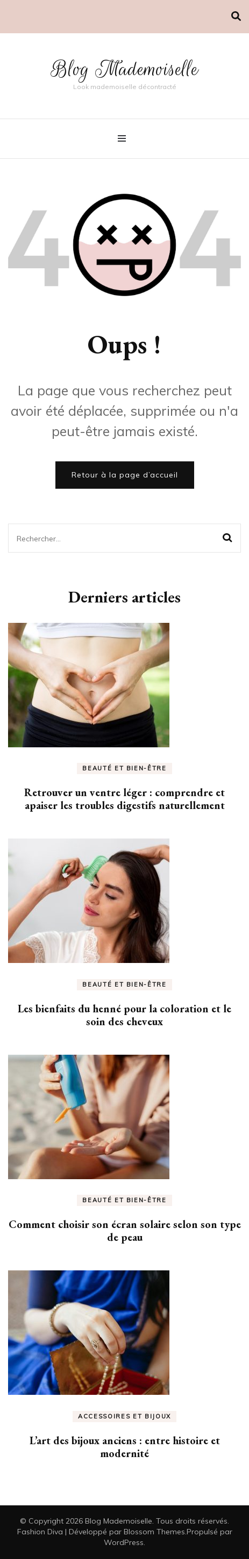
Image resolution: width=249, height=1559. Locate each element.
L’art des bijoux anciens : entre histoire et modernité (125, 1446)
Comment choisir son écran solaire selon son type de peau (125, 1230)
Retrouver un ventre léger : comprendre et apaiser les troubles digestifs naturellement (124, 798)
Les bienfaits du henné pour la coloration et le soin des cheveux (124, 1015)
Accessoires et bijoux (124, 1416)
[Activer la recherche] (236, 16)
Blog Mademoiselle (124, 69)
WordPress (124, 1542)
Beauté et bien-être (124, 768)
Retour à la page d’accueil (125, 475)
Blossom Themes (154, 1531)
